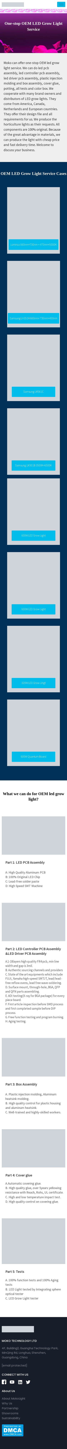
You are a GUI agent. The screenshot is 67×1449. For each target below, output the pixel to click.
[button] (33, 244)
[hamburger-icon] (61, 4)
